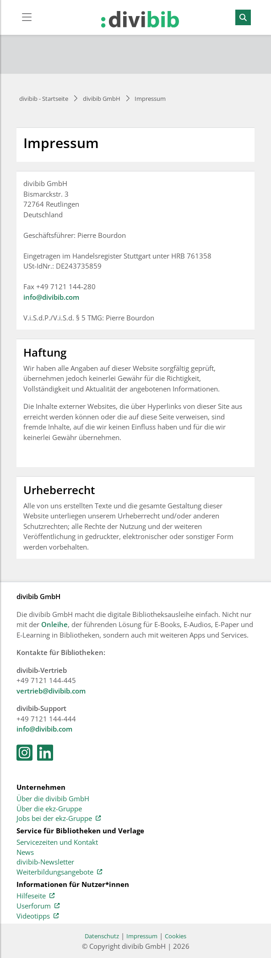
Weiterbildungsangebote (59, 872)
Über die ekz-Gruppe (49, 809)
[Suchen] (243, 17)
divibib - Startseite (43, 98)
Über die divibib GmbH (52, 799)
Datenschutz (102, 936)
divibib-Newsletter (45, 862)
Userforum (38, 906)
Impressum (141, 936)
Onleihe (54, 624)
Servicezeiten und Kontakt (57, 842)
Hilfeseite (35, 896)
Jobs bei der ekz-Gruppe (58, 818)
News (25, 852)
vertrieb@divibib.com (51, 690)
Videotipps (37, 916)
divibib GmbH (101, 98)
